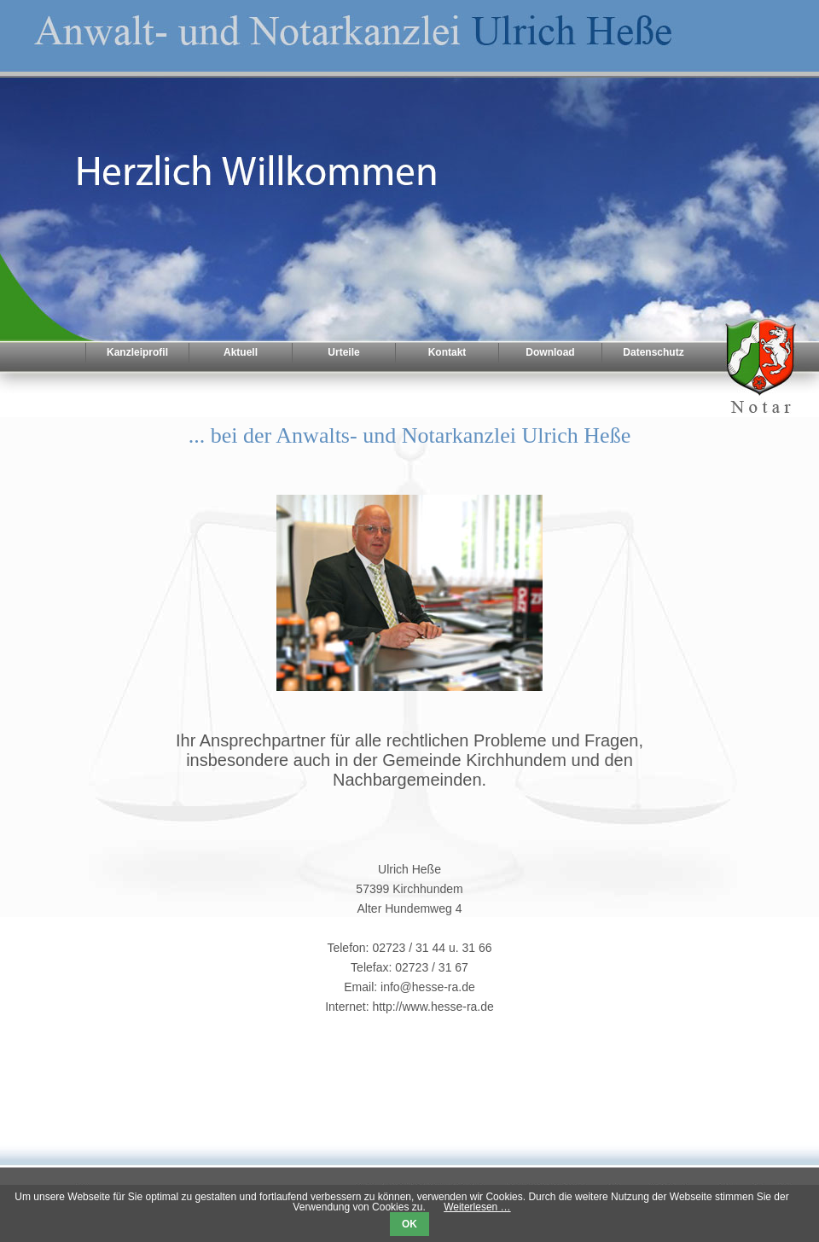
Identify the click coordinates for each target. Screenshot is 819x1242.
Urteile (343, 352)
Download (550, 352)
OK (409, 1224)
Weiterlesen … (477, 1207)
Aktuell (241, 352)
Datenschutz (653, 352)
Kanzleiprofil (137, 352)
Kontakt (447, 352)
